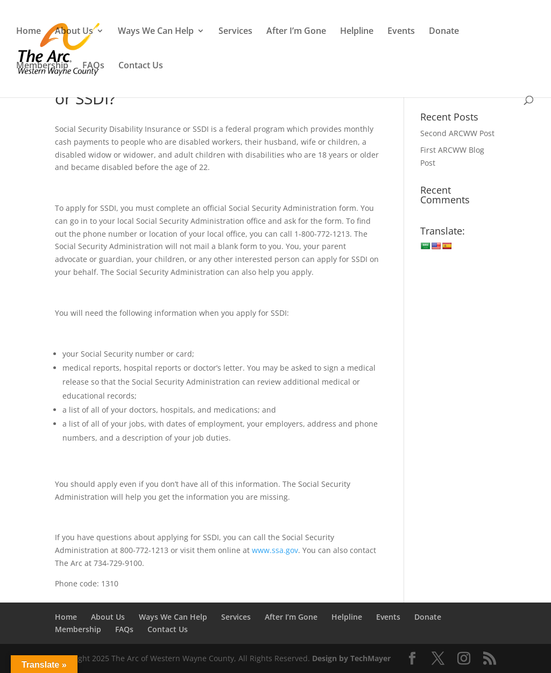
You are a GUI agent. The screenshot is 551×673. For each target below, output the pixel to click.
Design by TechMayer (351, 658)
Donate (444, 32)
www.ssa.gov (275, 550)
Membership (42, 66)
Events (401, 32)
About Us (74, 32)
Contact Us (140, 66)
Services (235, 32)
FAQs (93, 66)
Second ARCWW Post (457, 133)
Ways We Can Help (156, 32)
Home (28, 32)
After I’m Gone (296, 32)
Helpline (356, 32)
